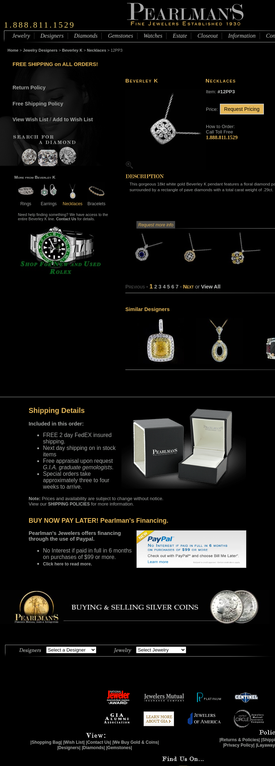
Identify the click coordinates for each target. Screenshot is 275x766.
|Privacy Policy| (239, 745)
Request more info (155, 224)
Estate (180, 36)
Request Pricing (242, 109)
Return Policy (29, 87)
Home (13, 50)
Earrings (49, 201)
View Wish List (30, 119)
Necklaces (96, 50)
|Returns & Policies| (239, 739)
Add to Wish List (73, 119)
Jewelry (21, 36)
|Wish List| (74, 742)
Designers (52, 36)
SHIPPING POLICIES (69, 504)
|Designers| (69, 747)
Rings (26, 201)
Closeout (207, 36)
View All (211, 287)
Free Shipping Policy (38, 104)
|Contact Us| (98, 742)
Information (241, 36)
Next (188, 287)
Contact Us (66, 219)
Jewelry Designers (40, 50)
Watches (153, 36)
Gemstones (120, 36)
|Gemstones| (119, 747)
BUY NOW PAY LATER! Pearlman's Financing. (98, 520)
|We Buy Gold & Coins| (135, 742)
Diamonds (86, 36)
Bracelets (96, 201)
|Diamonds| (93, 747)
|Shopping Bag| (46, 742)
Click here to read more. (67, 564)
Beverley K (72, 50)
